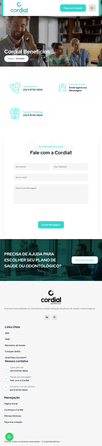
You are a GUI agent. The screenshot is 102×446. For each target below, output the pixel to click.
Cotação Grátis (12, 351)
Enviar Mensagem (51, 224)
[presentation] (34, 212)
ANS (7, 333)
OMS (7, 339)
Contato (20, 58)
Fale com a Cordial (19, 380)
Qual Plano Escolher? (15, 357)
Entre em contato (85, 260)
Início (11, 58)
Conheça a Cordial (13, 409)
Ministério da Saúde (15, 345)
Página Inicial (11, 403)
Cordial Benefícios (51, 441)
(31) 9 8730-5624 (19, 370)
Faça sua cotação (73, 8)
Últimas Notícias (12, 416)
